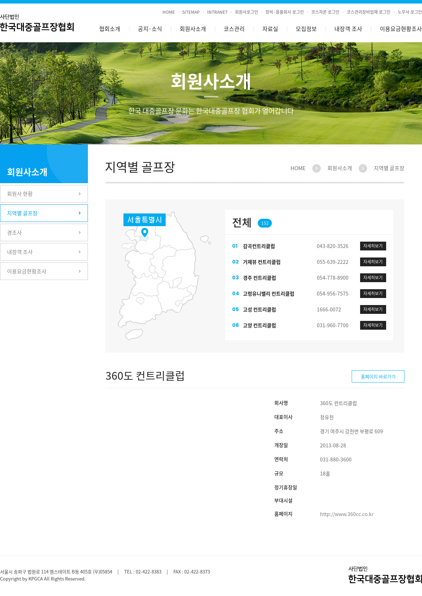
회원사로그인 (246, 12)
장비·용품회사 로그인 (285, 12)
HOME (168, 12)
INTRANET (217, 12)
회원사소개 (193, 28)
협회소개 (109, 28)
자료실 (270, 28)
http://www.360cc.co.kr (346, 513)
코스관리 (234, 28)
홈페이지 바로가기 (378, 376)
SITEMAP (191, 12)
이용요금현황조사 (401, 28)
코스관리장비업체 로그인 (368, 12)
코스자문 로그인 (325, 12)
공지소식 (150, 28)
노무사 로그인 (410, 12)
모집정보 (306, 28)
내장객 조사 (348, 28)
